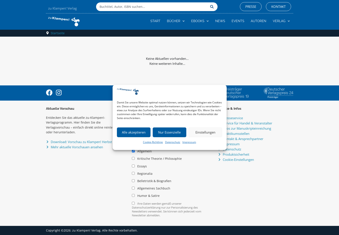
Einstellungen (205, 132)
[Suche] (213, 6)
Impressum (189, 142)
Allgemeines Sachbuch (151, 188)
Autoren (258, 21)
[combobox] (152, 6)
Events (238, 21)
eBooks (200, 21)
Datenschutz (172, 142)
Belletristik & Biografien (151, 181)
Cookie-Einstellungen (238, 159)
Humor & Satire (146, 196)
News (220, 21)
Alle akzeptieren (134, 132)
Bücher (176, 21)
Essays (139, 166)
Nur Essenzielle (169, 132)
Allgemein (142, 151)
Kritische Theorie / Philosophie (157, 159)
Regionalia (142, 174)
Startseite (58, 33)
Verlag (281, 21)
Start (155, 21)
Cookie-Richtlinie (153, 142)
